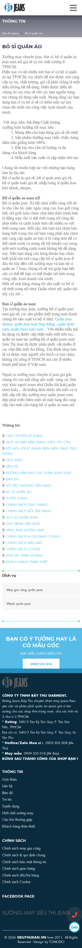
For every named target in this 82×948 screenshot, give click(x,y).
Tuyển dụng (16, 504)
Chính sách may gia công (21, 848)
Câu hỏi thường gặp (17, 819)
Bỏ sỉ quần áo (33, 33)
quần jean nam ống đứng (34, 325)
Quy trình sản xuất (23, 529)
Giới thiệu (14, 466)
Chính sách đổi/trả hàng (20, 875)
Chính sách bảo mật (24, 548)
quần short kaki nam (27, 330)
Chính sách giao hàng (26, 510)
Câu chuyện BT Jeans (24, 441)
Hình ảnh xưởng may (25, 536)
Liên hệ (12, 472)
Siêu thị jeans (10, 33)
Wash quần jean (19, 603)
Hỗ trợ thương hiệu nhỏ (28, 491)
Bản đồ (12, 485)
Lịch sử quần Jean (22, 523)
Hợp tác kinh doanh (24, 561)
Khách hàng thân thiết (27, 567)
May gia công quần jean (25, 589)
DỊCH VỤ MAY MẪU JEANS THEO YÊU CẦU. (39, 448)
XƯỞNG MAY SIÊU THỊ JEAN (36, 912)
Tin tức (7, 799)
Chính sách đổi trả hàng (28, 516)
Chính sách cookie (23, 555)
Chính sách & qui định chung (33, 542)
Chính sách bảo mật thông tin (24, 861)
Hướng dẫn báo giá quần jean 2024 (38, 478)
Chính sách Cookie (16, 881)
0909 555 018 (41, 669)
